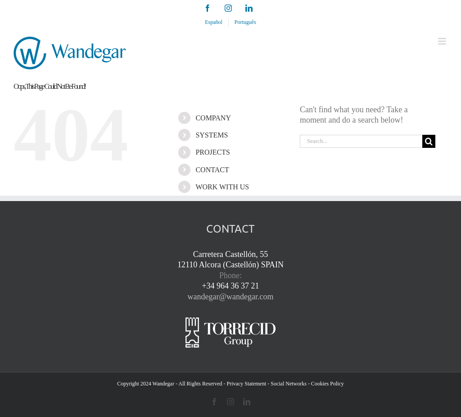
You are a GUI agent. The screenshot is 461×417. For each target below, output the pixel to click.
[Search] (428, 141)
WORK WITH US (222, 187)
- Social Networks (287, 383)
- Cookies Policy (326, 383)
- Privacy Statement (245, 383)
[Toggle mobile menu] (442, 41)
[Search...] (361, 141)
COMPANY (213, 118)
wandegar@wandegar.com (231, 296)
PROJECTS (212, 152)
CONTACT (212, 170)
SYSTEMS (211, 135)
